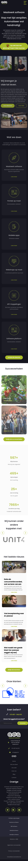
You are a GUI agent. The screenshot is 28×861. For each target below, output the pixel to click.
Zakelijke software (12, 786)
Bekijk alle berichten (14, 666)
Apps (18, 801)
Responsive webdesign (14, 792)
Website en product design (13, 794)
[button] (3, 529)
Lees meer (14, 177)
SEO (18, 790)
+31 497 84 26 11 (15, 744)
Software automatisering (11, 783)
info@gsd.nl (15, 748)
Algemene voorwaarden (14, 841)
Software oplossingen (14, 814)
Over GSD (21, 97)
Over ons (14, 767)
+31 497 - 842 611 (16, 711)
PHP (19, 783)
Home (14, 757)
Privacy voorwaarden (14, 847)
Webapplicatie (20, 797)
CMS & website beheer (14, 795)
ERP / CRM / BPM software (14, 799)
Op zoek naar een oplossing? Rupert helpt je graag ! (14, 42)
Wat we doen (14, 760)
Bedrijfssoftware (12, 801)
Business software (14, 818)
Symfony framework (11, 788)
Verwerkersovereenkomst (14, 853)
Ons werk (14, 764)
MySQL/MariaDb (12, 790)
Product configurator (9, 797)
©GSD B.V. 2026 (14, 835)
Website (19, 785)
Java (22, 783)
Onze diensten (7, 97)
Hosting (19, 786)
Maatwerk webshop (11, 785)
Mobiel (19, 788)
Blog (14, 770)
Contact (14, 774)
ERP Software (14, 822)
